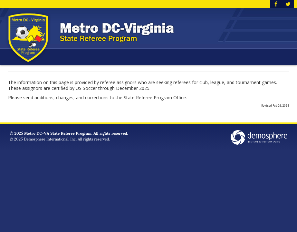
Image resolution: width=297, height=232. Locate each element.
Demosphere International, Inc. (50, 138)
